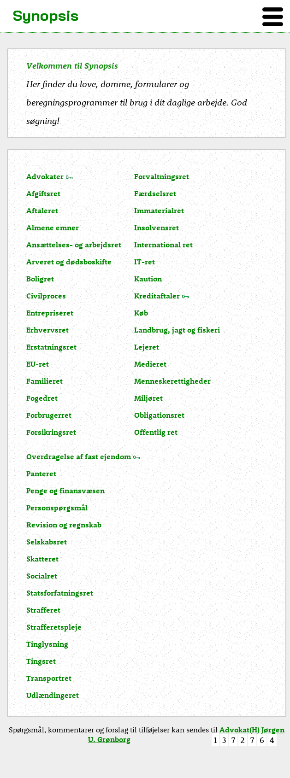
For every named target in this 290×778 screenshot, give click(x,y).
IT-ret (144, 261)
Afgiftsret (43, 193)
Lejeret (146, 346)
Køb (141, 312)
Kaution (148, 278)
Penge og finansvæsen (65, 490)
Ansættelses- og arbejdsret (73, 244)
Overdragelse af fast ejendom (78, 456)
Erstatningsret (51, 346)
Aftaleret (42, 210)
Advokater (45, 176)
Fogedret (42, 398)
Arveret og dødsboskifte (69, 261)
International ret (163, 244)
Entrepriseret (49, 312)
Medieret (150, 364)
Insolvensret (156, 227)
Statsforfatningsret (59, 592)
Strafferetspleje (54, 627)
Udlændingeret (52, 695)
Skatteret (42, 558)
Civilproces (46, 295)
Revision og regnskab (63, 524)
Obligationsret (159, 415)
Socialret (41, 575)
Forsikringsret (51, 432)
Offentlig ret (156, 432)
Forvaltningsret (161, 176)
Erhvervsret (47, 329)
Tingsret (41, 661)
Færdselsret (155, 193)
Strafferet (43, 609)
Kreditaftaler (157, 295)
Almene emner (52, 227)
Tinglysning (47, 644)
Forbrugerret (48, 415)
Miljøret (148, 398)
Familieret (44, 381)
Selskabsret (46, 541)
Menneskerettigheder (172, 381)
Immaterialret (159, 210)
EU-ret (37, 364)
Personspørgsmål (57, 507)
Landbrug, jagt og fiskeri (177, 329)
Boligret (40, 278)
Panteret (41, 473)
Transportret (48, 678)
